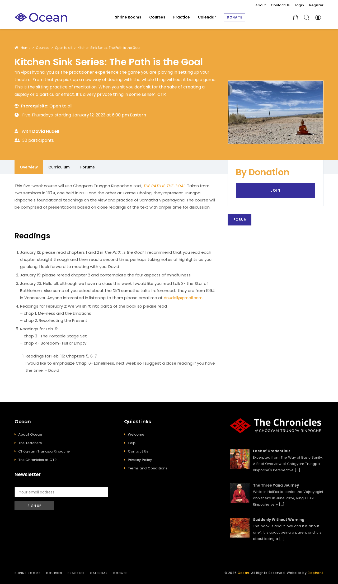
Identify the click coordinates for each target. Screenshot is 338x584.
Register (316, 5)
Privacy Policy (140, 459)
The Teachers (30, 442)
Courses (54, 573)
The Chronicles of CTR (37, 459)
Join (275, 190)
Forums (87, 167)
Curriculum (59, 167)
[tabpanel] (116, 278)
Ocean (243, 573)
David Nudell (45, 131)
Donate (120, 573)
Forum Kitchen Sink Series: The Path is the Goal (240, 219)
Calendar (99, 573)
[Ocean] (41, 17)
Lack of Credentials (271, 451)
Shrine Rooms (28, 573)
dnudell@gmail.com (183, 297)
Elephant (315, 573)
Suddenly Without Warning (278, 519)
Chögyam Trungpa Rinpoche (44, 451)
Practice (76, 573)
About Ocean (30, 434)
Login (299, 5)
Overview (29, 167)
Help (131, 442)
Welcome (136, 434)
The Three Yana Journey (276, 485)
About (260, 5)
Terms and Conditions (147, 468)
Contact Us (280, 5)
